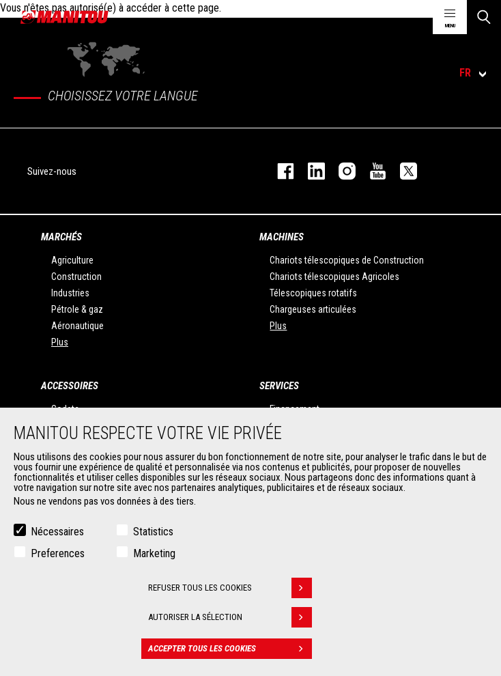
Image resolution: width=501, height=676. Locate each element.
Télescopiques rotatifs (313, 292)
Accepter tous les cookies (230, 648)
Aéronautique (77, 325)
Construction (76, 276)
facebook (278, 171)
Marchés (61, 237)
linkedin (309, 171)
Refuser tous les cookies (230, 588)
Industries (70, 292)
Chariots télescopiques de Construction (347, 260)
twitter (401, 171)
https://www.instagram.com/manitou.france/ (340, 171)
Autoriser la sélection (230, 617)
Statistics (153, 531)
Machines (281, 237)
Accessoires (69, 386)
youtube (371, 171)
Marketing (154, 553)
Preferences (58, 553)
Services (279, 386)
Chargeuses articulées (313, 309)
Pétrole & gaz (77, 309)
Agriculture (72, 260)
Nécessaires (57, 531)
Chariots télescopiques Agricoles (334, 276)
